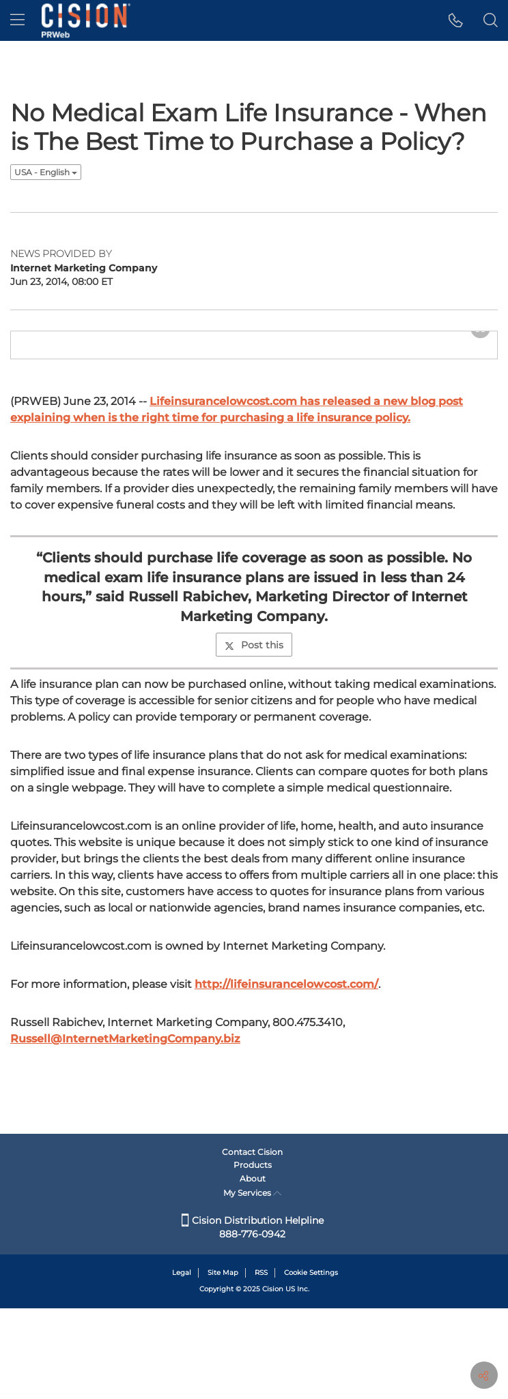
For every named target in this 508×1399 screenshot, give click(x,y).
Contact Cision (252, 1242)
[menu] (17, 20)
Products (253, 1256)
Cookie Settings (311, 1363)
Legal (181, 1363)
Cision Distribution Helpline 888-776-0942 (253, 1318)
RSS (261, 1363)
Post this (254, 759)
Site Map (223, 1363)
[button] (455, 20)
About (253, 1269)
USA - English (45, 172)
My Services (252, 1283)
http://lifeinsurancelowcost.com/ (286, 1098)
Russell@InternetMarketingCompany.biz (125, 1152)
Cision (272, 1380)
